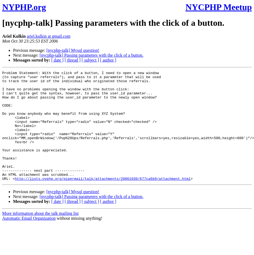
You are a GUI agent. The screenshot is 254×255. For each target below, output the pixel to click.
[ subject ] (90, 60)
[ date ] (57, 60)
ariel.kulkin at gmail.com (49, 36)
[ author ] (108, 60)
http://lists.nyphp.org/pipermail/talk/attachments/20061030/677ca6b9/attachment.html (102, 200)
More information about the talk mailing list (40, 235)
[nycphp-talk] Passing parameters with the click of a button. (92, 55)
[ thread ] (73, 60)
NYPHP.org (24, 7)
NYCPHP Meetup (219, 7)
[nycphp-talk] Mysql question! (73, 50)
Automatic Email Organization (29, 240)
